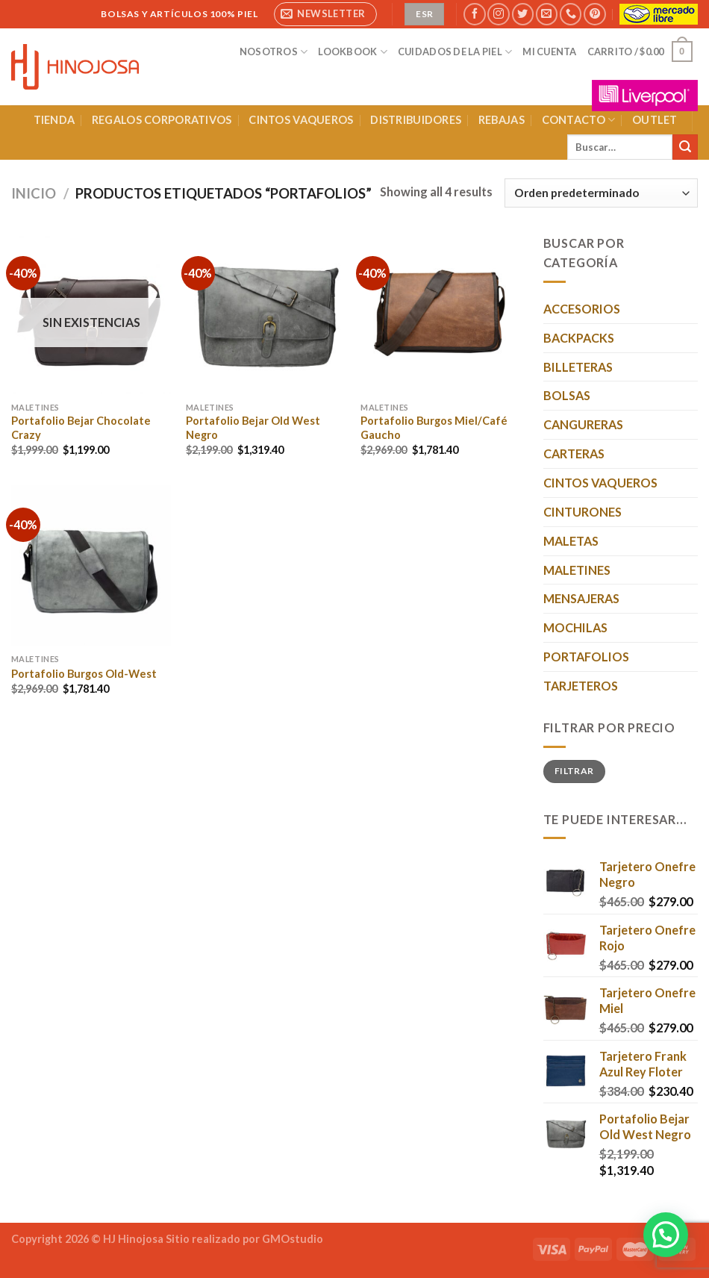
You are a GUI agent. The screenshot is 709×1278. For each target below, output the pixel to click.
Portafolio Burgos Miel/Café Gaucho (433, 427)
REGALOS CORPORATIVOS (162, 119)
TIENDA (54, 119)
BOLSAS (566, 395)
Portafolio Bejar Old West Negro (253, 427)
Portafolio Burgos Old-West (84, 673)
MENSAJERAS (581, 598)
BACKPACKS (578, 338)
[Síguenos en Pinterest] (594, 14)
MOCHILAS (575, 627)
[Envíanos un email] (546, 14)
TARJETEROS (580, 686)
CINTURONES (582, 512)
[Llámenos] (570, 14)
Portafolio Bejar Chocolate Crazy (81, 427)
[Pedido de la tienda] (601, 193)
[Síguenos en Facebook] (474, 14)
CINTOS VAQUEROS (301, 119)
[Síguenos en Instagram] (498, 14)
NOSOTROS (274, 52)
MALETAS (571, 541)
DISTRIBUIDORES (415, 119)
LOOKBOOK (352, 52)
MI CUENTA (549, 51)
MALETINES (576, 570)
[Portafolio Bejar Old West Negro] (266, 314)
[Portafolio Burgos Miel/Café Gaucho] (440, 314)
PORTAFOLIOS (586, 656)
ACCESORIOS (581, 309)
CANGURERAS (583, 424)
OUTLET (655, 119)
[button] (665, 1234)
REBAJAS (501, 119)
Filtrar (574, 770)
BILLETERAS (578, 367)
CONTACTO (579, 120)
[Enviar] (685, 147)
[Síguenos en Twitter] (523, 14)
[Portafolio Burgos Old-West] (91, 565)
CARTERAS (574, 453)
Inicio (33, 193)
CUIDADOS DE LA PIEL (455, 52)
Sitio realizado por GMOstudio (244, 1238)
